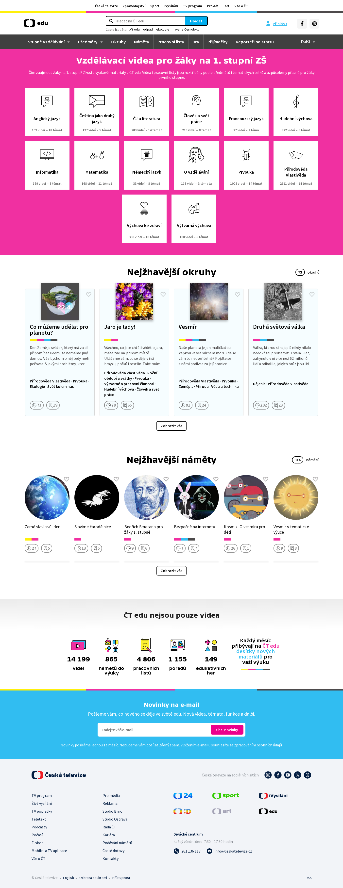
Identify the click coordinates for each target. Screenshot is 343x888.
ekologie (162, 29)
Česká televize (106, 6)
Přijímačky (217, 42)
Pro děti (213, 6)
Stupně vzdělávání (46, 42)
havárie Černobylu (186, 29)
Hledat (196, 20)
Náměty (141, 42)
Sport (154, 6)
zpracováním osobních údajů (258, 744)
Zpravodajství (134, 6)
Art (227, 6)
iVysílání (171, 6)
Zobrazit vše (171, 425)
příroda (134, 29)
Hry (195, 42)
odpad (148, 29)
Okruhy (118, 42)
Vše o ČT (241, 6)
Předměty (88, 42)
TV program (192, 6)
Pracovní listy (170, 42)
